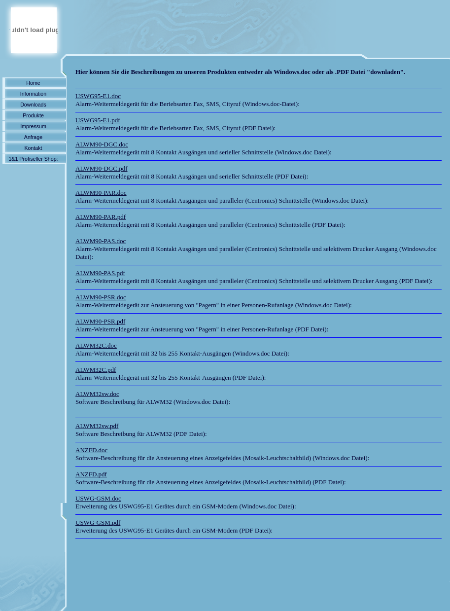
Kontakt (33, 148)
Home (33, 83)
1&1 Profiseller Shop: (33, 159)
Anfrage (33, 137)
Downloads (33, 105)
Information (33, 94)
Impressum (33, 126)
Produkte (33, 115)
